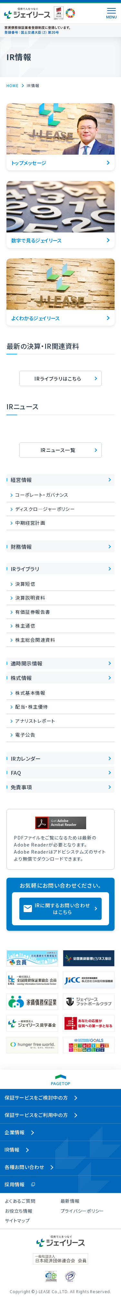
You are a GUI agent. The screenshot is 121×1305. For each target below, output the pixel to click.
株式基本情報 (30, 692)
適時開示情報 (27, 663)
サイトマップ (17, 1220)
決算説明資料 (30, 597)
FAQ (16, 772)
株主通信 (25, 625)
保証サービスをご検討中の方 (36, 1097)
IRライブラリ (25, 569)
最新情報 (70, 1201)
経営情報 (21, 480)
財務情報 (21, 546)
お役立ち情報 (19, 1211)
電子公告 (25, 734)
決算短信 (25, 583)
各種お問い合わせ (24, 1167)
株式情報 (21, 678)
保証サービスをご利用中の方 (36, 1114)
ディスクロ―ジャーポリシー (45, 508)
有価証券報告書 (32, 611)
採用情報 (15, 1184)
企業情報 (15, 1132)
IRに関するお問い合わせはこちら (62, 908)
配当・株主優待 (31, 706)
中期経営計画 (30, 522)
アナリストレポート (35, 720)
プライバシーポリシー (83, 1211)
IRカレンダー (26, 758)
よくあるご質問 (20, 1201)
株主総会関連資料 (35, 639)
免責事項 (21, 787)
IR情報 (12, 1149)
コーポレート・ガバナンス (41, 494)
